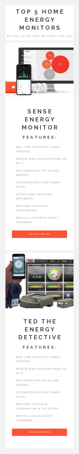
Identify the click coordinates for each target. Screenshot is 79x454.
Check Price (40, 234)
